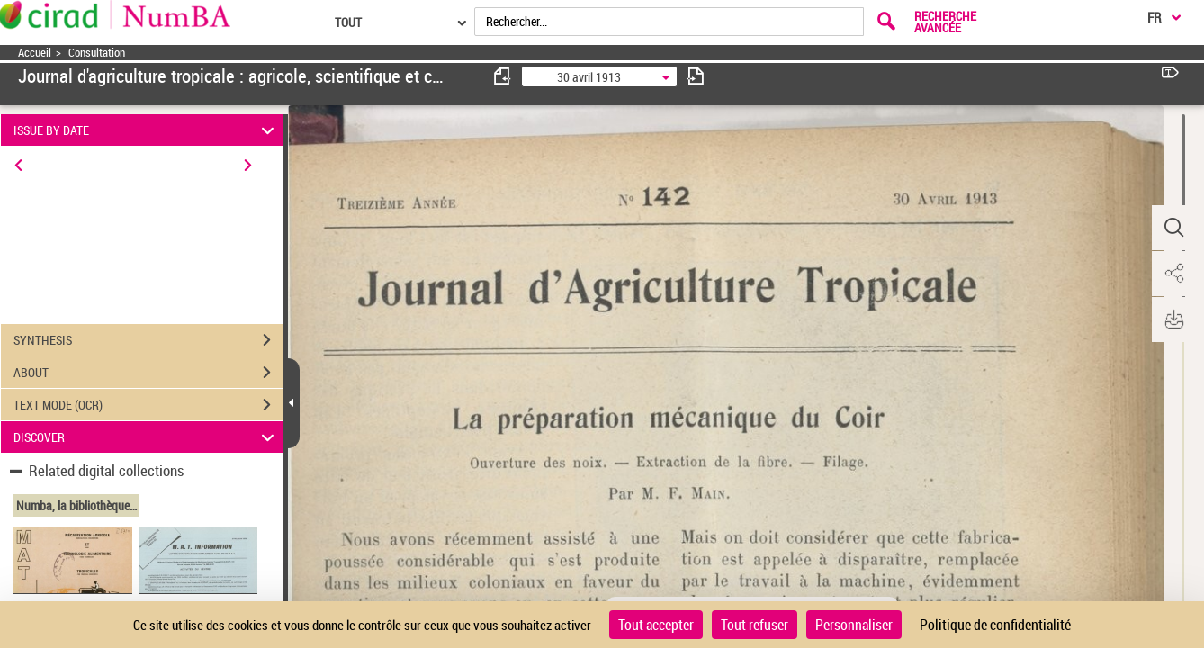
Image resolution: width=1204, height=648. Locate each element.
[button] (1172, 227)
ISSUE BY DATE (146, 130)
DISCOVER (146, 437)
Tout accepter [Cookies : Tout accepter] (656, 624)
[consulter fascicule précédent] (503, 76)
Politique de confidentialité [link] (995, 624)
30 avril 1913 (589, 77)
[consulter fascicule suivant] (695, 76)
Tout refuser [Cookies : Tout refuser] (754, 624)
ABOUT (148, 372)
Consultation (96, 52)
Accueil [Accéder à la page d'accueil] (34, 52)
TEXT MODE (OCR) (148, 405)
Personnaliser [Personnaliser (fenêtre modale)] (854, 624)
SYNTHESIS (148, 340)
